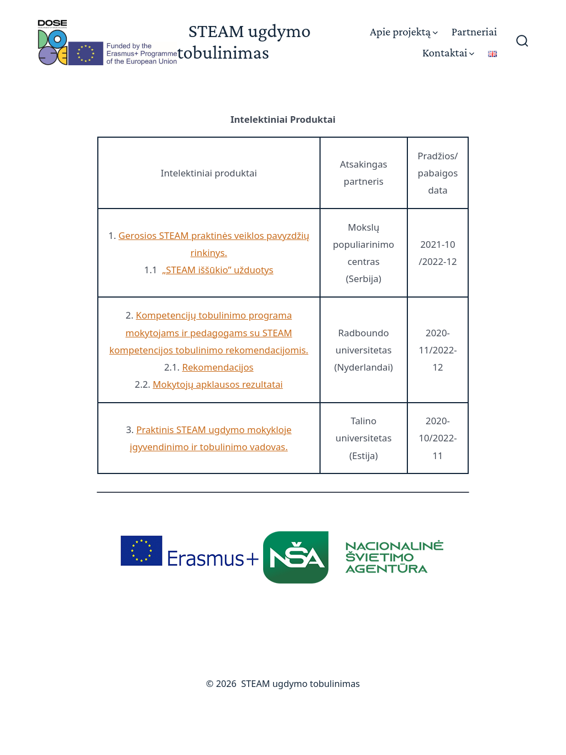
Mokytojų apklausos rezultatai (217, 384)
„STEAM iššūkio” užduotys (217, 269)
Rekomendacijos (217, 367)
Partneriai (474, 31)
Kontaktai (448, 52)
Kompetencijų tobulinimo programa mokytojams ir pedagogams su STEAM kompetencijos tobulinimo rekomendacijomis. (208, 332)
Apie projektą (404, 31)
